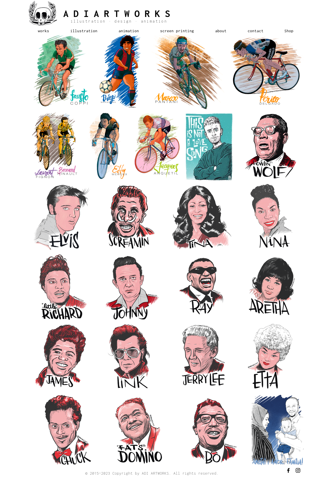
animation (152, 21)
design (123, 21)
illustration (90, 21)
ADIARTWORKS (119, 13)
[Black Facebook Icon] (288, 470)
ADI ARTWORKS (155, 473)
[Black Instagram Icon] (298, 470)
